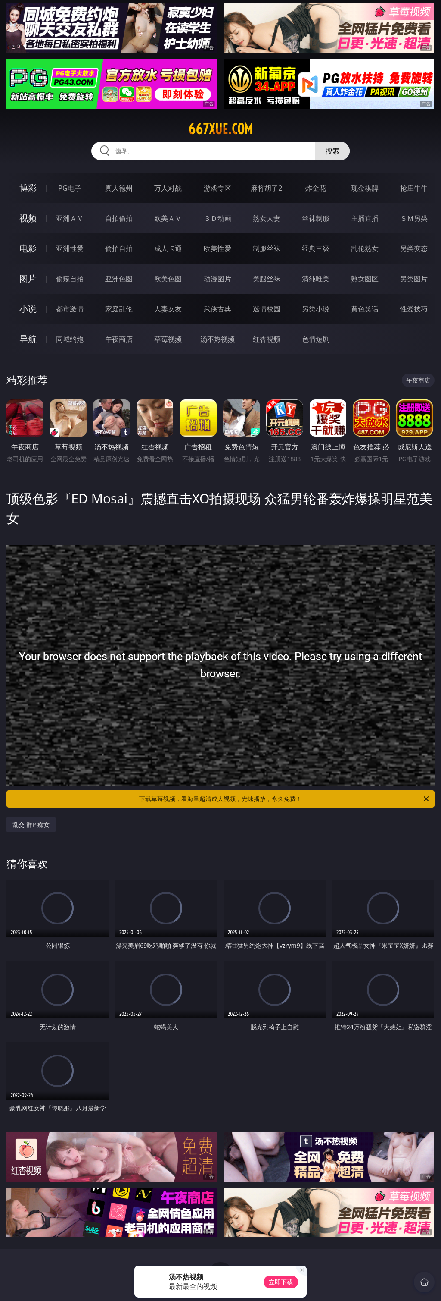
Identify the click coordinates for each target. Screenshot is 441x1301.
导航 (28, 339)
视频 (28, 218)
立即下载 (281, 1282)
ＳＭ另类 (414, 218)
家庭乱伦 (119, 309)
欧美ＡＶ (168, 218)
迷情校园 (266, 309)
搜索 (332, 151)
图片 (28, 278)
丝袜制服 (315, 218)
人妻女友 (168, 309)
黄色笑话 (365, 309)
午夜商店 (119, 339)
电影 (28, 248)
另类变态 (414, 248)
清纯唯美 (315, 278)
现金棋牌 (365, 188)
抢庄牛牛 (414, 188)
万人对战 (168, 188)
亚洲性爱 (70, 248)
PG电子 (69, 188)
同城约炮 (70, 339)
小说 (28, 308)
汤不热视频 (217, 339)
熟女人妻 (266, 218)
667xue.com (220, 129)
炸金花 (315, 188)
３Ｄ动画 (217, 218)
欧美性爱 (217, 248)
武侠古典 (217, 309)
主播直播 (365, 218)
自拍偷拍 (119, 218)
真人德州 (119, 188)
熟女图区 (365, 278)
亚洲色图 (119, 278)
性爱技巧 (414, 309)
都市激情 (70, 309)
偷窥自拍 (70, 278)
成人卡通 (168, 248)
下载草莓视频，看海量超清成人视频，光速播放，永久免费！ (284, 799)
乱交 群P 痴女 (31, 824)
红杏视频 (266, 339)
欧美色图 (168, 278)
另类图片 (414, 278)
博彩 (28, 188)
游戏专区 (217, 188)
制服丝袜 (266, 248)
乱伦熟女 (365, 248)
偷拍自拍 (119, 248)
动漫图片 (217, 278)
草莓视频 (168, 339)
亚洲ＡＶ (70, 218)
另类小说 (315, 309)
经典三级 (315, 248)
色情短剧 (315, 339)
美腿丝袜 (266, 278)
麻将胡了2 (266, 188)
